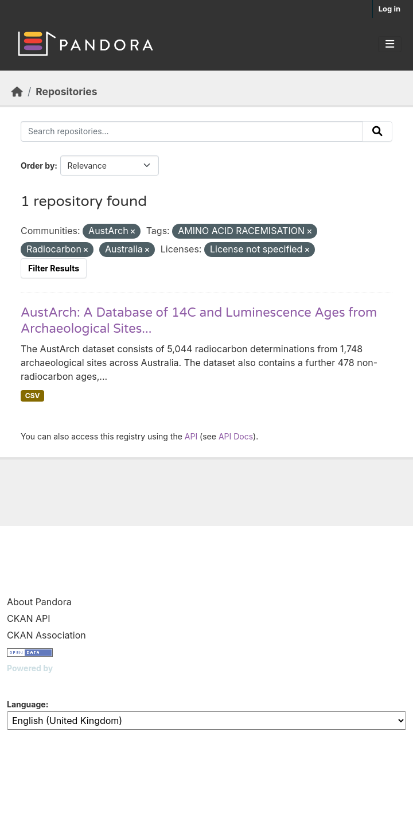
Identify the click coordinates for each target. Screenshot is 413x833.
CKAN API (28, 618)
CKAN (26, 682)
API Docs (236, 436)
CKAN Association (46, 635)
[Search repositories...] (192, 131)
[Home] (17, 91)
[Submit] (377, 131)
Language (26, 704)
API (191, 436)
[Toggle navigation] (390, 44)
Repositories (66, 91)
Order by (37, 165)
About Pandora (39, 602)
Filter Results (53, 268)
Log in (389, 8)
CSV (32, 395)
